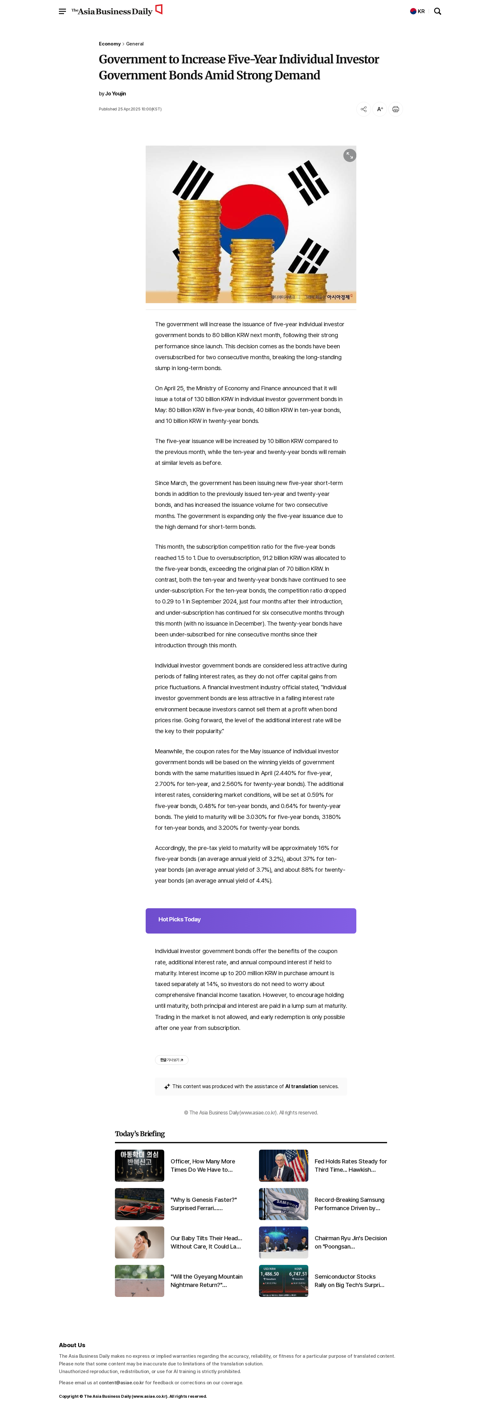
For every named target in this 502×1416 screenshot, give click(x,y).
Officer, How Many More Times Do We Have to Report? (203, 1166)
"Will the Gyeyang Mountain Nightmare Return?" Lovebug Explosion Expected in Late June (206, 1281)
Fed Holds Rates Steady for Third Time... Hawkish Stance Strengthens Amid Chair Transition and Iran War (351, 1166)
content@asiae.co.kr (121, 1383)
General (135, 44)
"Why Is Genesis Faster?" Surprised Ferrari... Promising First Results (204, 1204)
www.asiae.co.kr (149, 1396)
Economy (110, 44)
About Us (72, 1345)
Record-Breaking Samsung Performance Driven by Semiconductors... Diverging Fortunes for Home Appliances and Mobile (350, 1204)
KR (417, 11)
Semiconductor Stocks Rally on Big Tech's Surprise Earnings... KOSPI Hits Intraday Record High (350, 1281)
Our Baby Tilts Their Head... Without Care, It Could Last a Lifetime (206, 1242)
